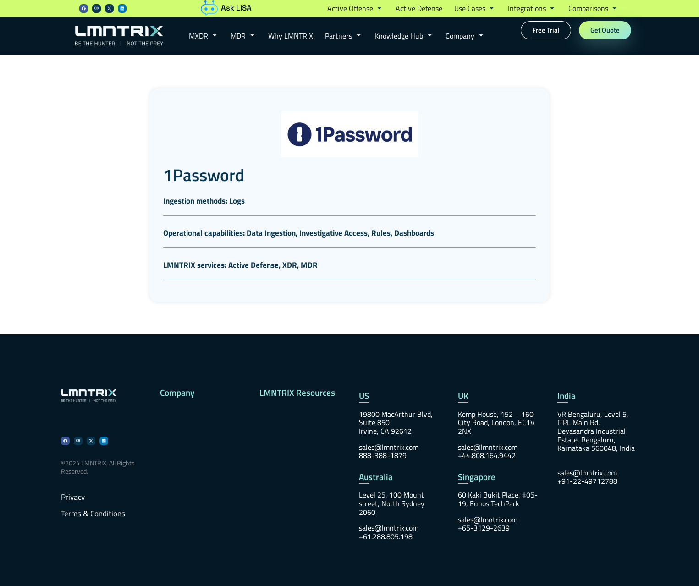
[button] (355, 8)
